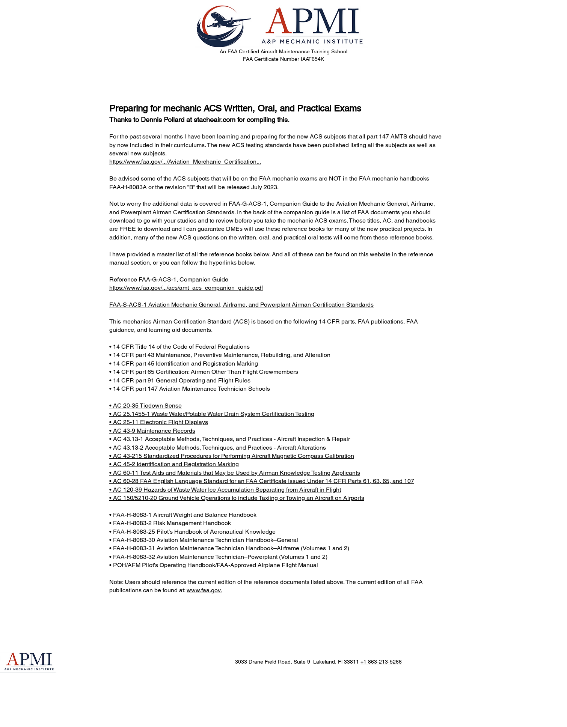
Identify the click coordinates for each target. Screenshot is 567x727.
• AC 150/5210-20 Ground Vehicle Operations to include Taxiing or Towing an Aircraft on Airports (236, 497)
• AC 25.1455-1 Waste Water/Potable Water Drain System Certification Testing (211, 413)
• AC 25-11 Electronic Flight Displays (158, 422)
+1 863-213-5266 (381, 662)
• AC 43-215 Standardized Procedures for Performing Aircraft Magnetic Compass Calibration (231, 455)
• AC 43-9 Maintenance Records (152, 430)
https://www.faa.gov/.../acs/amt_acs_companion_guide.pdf (186, 287)
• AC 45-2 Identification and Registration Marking (174, 464)
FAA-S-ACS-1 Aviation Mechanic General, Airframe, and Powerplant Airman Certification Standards (241, 304)
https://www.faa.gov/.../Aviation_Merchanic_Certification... (185, 161)
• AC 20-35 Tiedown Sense (145, 405)
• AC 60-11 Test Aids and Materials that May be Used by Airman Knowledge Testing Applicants (234, 472)
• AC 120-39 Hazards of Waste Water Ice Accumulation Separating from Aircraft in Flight (225, 489)
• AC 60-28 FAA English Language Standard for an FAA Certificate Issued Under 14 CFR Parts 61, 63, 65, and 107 (261, 481)
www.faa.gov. (204, 590)
